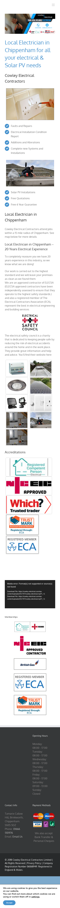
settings (35, 896)
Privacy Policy (34, 863)
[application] (30, 594)
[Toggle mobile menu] (53, 5)
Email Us (17, 836)
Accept (9, 902)
